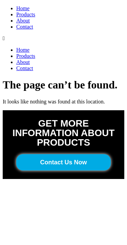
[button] (63, 38)
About (23, 20)
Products (25, 14)
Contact (24, 27)
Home (22, 8)
